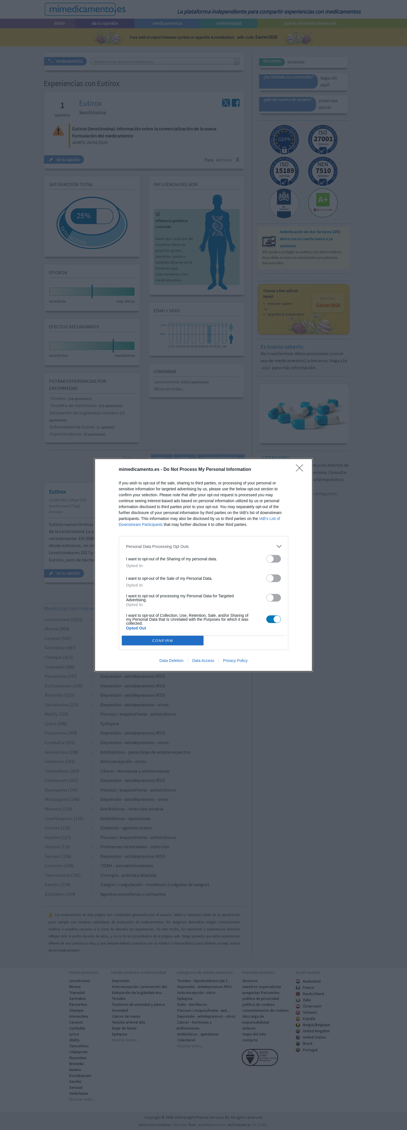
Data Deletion (171, 660)
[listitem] (203, 546)
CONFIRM (162, 641)
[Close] (301, 469)
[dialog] (203, 565)
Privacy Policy (235, 660)
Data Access (203, 660)
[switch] (273, 559)
